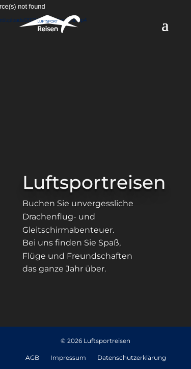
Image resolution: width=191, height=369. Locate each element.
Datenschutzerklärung (131, 358)
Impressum (68, 358)
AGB (32, 358)
